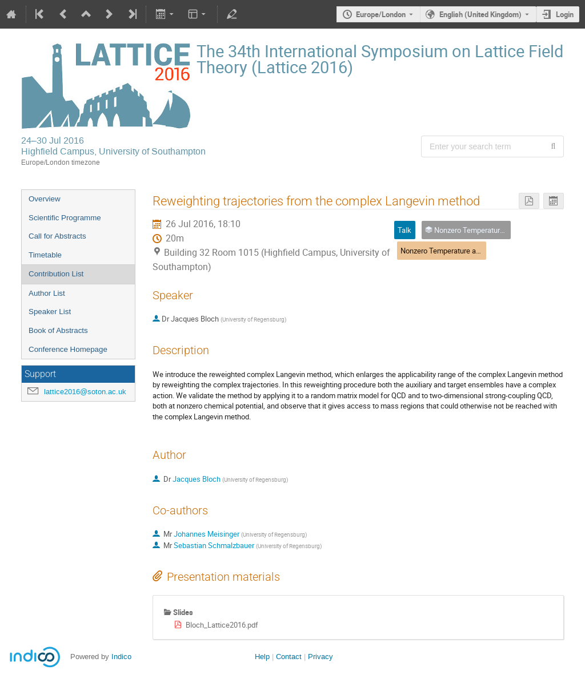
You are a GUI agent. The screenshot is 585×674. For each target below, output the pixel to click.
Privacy (320, 656)
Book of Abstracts (58, 330)
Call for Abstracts (57, 236)
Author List (47, 293)
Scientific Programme (65, 217)
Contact (289, 656)
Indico (121, 656)
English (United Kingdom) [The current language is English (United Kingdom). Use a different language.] (480, 14)
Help (262, 656)
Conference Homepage (68, 349)
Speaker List (50, 311)
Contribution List (56, 273)
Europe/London (381, 14)
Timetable (45, 255)
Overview (45, 199)
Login (565, 14)
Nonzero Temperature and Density (455, 250)
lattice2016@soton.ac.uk (85, 392)
